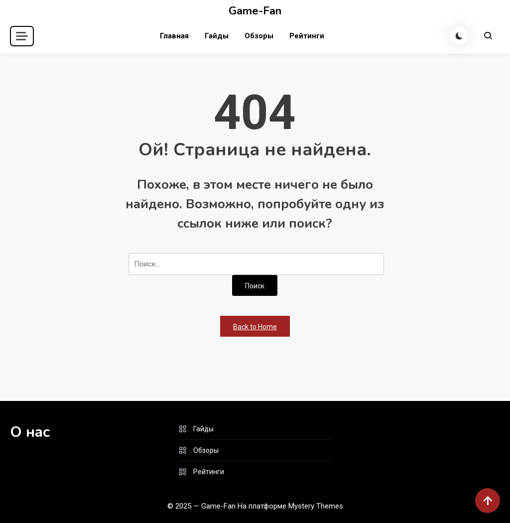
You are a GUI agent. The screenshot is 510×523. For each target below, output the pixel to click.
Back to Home (255, 327)
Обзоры (259, 35)
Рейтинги (306, 35)
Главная (174, 35)
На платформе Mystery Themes (290, 506)
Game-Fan (255, 10)
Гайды (217, 35)
